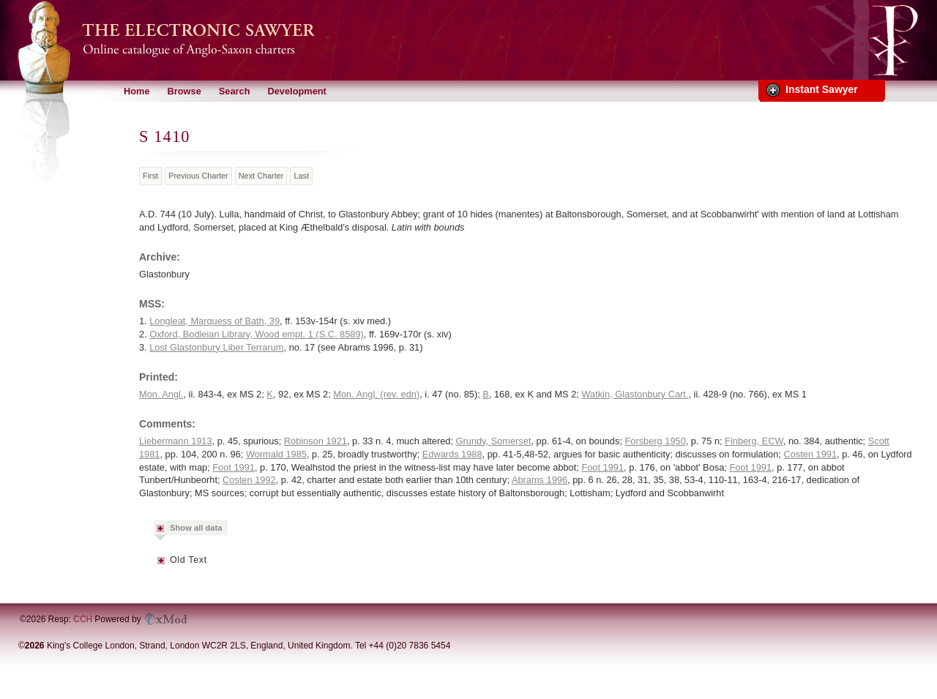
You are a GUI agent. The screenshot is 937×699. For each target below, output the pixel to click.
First (150, 175)
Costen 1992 (249, 479)
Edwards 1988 (452, 454)
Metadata (161, 565)
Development (296, 91)
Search (234, 91)
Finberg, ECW (754, 441)
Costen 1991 (810, 454)
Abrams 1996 (539, 479)
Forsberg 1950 (655, 441)
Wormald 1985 (276, 454)
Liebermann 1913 (175, 441)
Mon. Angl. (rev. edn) (376, 394)
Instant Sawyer (821, 89)
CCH (82, 619)
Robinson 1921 (315, 441)
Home (137, 91)
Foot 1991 (233, 467)
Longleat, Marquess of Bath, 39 (214, 320)
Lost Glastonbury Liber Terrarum (216, 347)
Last (301, 175)
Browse (184, 91)
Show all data (196, 527)
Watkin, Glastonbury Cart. (634, 394)
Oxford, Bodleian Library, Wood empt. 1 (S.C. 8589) (256, 334)
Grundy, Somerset (493, 441)
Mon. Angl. (161, 394)
